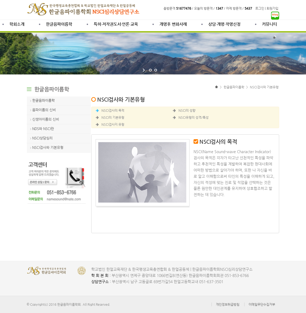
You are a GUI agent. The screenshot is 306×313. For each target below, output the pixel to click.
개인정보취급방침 (227, 304)
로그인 (259, 8)
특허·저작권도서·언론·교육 (116, 24)
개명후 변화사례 (173, 24)
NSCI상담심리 (42, 138)
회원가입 (272, 8)
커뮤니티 (269, 24)
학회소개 (16, 24)
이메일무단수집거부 (262, 304)
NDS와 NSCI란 (43, 129)
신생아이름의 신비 (45, 119)
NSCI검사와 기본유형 (47, 147)
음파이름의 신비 (44, 110)
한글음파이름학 (59, 24)
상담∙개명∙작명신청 (224, 24)
